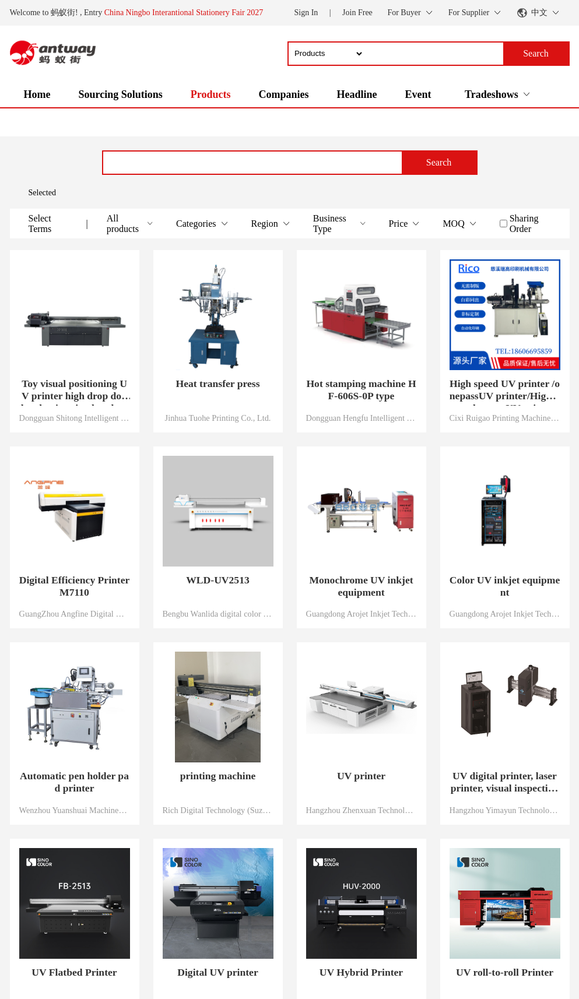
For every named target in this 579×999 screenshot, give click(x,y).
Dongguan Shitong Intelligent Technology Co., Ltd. (74, 418)
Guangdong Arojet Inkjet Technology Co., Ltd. (361, 613)
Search (439, 162)
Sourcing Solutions (120, 94)
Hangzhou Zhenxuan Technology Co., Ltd (361, 810)
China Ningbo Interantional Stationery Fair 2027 (184, 12)
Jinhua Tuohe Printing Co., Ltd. (218, 418)
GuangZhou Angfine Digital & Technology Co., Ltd (74, 613)
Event (418, 94)
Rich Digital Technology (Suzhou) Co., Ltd (218, 810)
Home (37, 94)
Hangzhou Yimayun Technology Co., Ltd (505, 810)
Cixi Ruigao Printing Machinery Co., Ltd (505, 418)
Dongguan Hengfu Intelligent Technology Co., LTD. (361, 418)
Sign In (306, 12)
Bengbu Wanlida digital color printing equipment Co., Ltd (218, 613)
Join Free (357, 12)
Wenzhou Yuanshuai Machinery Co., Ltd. (74, 810)
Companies (283, 94)
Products (211, 94)
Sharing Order (524, 223)
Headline (356, 94)
